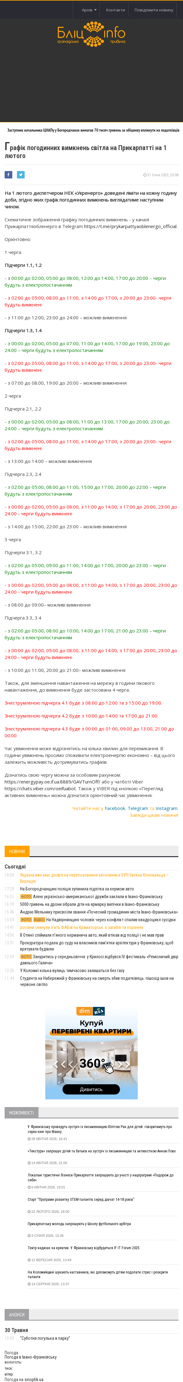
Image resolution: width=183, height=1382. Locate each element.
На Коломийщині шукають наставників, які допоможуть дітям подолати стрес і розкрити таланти (98, 1274)
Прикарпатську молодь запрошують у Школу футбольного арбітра (79, 1224)
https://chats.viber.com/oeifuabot (40, 788)
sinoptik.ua (33, 1379)
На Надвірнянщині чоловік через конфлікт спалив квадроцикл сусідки (98, 919)
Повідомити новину (154, 10)
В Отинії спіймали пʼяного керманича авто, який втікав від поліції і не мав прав (92, 935)
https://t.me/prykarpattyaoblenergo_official (130, 226)
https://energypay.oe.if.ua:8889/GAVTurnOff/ (52, 782)
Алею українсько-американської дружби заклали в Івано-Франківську (91, 896)
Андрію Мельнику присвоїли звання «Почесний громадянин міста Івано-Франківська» (99, 912)
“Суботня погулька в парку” (45, 1338)
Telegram (138, 808)
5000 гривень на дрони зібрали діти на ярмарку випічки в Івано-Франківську (89, 904)
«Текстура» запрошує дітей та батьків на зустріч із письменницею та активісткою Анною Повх (102, 1151)
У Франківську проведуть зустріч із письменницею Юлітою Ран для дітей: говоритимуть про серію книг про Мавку (100, 1129)
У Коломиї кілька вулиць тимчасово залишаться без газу (72, 970)
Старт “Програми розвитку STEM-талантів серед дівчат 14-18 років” (81, 1199)
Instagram (166, 808)
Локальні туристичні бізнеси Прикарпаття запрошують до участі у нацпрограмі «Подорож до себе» (100, 1177)
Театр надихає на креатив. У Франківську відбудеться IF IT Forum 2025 (84, 1248)
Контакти (115, 10)
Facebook (115, 808)
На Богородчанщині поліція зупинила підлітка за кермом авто (77, 888)
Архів (89, 9)
